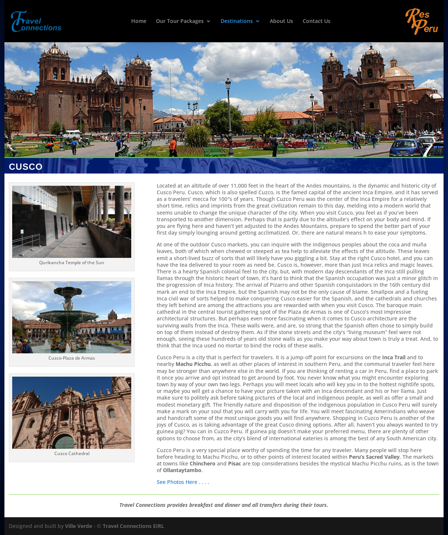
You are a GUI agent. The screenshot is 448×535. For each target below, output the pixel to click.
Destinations (237, 21)
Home (138, 21)
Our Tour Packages (180, 21)
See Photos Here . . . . (184, 481)
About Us (281, 21)
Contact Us (316, 21)
